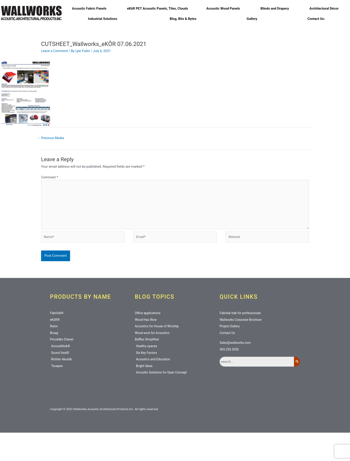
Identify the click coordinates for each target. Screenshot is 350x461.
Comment (49, 204)
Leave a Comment (54, 78)
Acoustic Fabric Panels (90, 8)
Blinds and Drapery (275, 8)
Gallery (252, 19)
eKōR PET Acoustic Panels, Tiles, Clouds (157, 8)
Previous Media (50, 165)
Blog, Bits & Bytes (183, 19)
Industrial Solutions (103, 19)
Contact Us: (316, 19)
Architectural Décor (325, 8)
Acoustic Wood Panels (224, 8)
